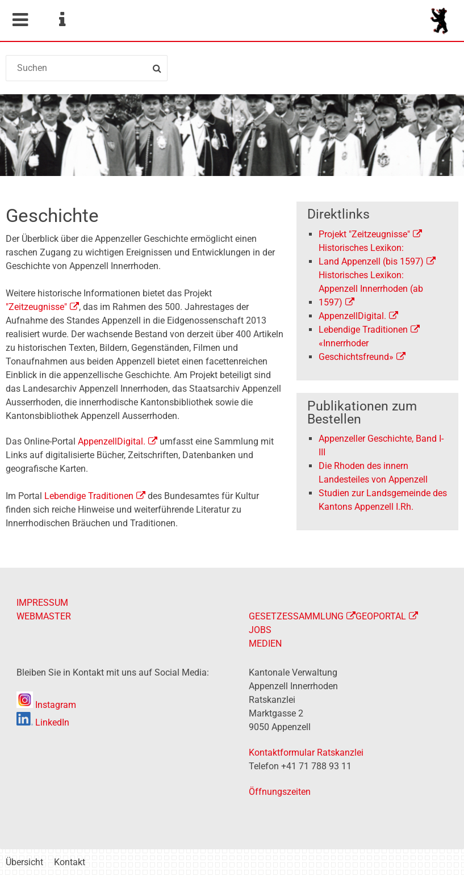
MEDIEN (265, 643)
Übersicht (24, 862)
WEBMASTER (43, 616)
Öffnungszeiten (280, 791)
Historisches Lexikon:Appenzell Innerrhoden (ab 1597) (371, 289)
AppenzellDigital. (352, 316)
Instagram (46, 704)
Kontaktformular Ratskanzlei (306, 752)
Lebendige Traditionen (88, 496)
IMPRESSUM (42, 602)
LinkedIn (42, 722)
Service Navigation (62, 20)
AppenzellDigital (111, 441)
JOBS (260, 629)
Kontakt (69, 862)
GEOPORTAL (381, 616)
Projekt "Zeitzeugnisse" (364, 234)
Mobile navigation (20, 20)
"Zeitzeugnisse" (36, 306)
